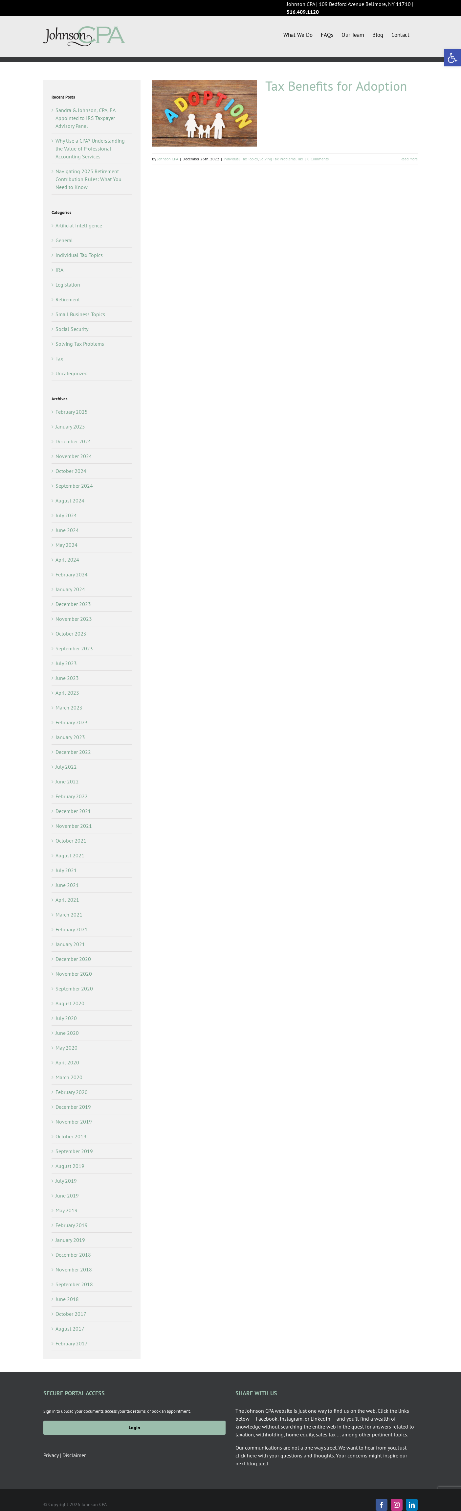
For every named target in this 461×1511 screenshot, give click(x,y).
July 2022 (66, 766)
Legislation (67, 284)
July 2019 (66, 1180)
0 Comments (318, 158)
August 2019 (69, 1166)
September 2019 (74, 1151)
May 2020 (66, 1047)
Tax (300, 158)
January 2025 (70, 426)
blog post (257, 1463)
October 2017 (70, 1314)
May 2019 (66, 1210)
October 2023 (70, 633)
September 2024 (74, 485)
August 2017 (69, 1328)
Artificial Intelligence (78, 225)
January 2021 (70, 944)
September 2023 (74, 648)
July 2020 (66, 1018)
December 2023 (73, 604)
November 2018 (73, 1269)
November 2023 (73, 619)
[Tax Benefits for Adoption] (204, 113)
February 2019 (71, 1225)
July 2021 (66, 870)
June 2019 (67, 1195)
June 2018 (67, 1299)
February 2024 (71, 574)
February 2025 (71, 411)
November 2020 (73, 973)
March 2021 (68, 914)
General (64, 240)
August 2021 (69, 855)
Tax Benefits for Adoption (336, 85)
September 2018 (74, 1284)
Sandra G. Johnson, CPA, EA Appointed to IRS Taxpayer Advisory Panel (85, 118)
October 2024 (70, 471)
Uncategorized (71, 373)
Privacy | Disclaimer (64, 1455)
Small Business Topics (80, 314)
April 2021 (67, 899)
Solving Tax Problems (277, 158)
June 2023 (67, 678)
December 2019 (73, 1107)
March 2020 (68, 1077)
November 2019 (73, 1121)
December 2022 (73, 752)
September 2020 (74, 988)
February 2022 (71, 796)
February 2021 (71, 929)
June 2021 (67, 885)
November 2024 (73, 456)
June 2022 (67, 781)
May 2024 (66, 545)
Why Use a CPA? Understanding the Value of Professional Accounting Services (90, 148)
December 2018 (73, 1254)
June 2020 (67, 1033)
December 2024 (73, 441)
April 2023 (67, 692)
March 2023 (68, 707)
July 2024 (66, 515)
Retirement (67, 299)
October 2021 (70, 840)
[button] (452, 57)
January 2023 (70, 737)
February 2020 (71, 1092)
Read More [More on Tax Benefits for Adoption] (409, 158)
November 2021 (73, 826)
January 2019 (70, 1240)
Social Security (71, 329)
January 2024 (70, 589)
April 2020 (67, 1062)
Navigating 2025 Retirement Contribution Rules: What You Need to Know (88, 179)
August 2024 (69, 500)
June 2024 (67, 530)
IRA (59, 270)
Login (134, 1427)
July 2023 (66, 663)
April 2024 (67, 559)
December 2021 (73, 811)
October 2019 (70, 1136)
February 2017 (71, 1343)
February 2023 (71, 722)
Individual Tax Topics (241, 158)
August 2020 (69, 1003)
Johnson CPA (167, 158)
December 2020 (73, 959)
